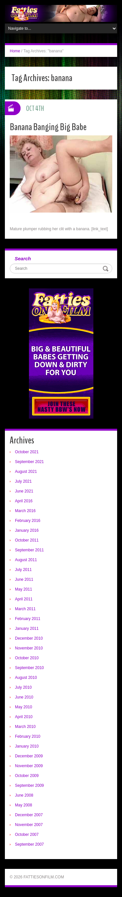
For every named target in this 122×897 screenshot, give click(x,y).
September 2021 (29, 461)
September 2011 (29, 550)
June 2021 (24, 491)
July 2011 (23, 569)
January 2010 (27, 746)
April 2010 (24, 717)
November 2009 (29, 766)
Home (15, 51)
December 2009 (29, 756)
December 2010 (29, 638)
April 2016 (24, 501)
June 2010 (24, 697)
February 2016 (27, 520)
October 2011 (27, 540)
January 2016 (27, 530)
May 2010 (23, 707)
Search (23, 258)
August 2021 (26, 471)
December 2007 (29, 815)
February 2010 (27, 736)
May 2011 (23, 589)
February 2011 (27, 618)
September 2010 (29, 667)
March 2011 (25, 609)
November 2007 (29, 824)
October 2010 (27, 658)
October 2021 (27, 452)
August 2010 (26, 677)
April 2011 (24, 599)
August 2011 (26, 560)
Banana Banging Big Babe (48, 127)
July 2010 (23, 687)
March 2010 (25, 726)
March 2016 (25, 511)
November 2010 (29, 648)
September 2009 (29, 785)
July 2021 (23, 481)
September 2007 (29, 844)
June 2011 (24, 579)
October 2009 (27, 775)
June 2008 (24, 795)
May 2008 (23, 805)
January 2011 (27, 628)
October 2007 (27, 834)
